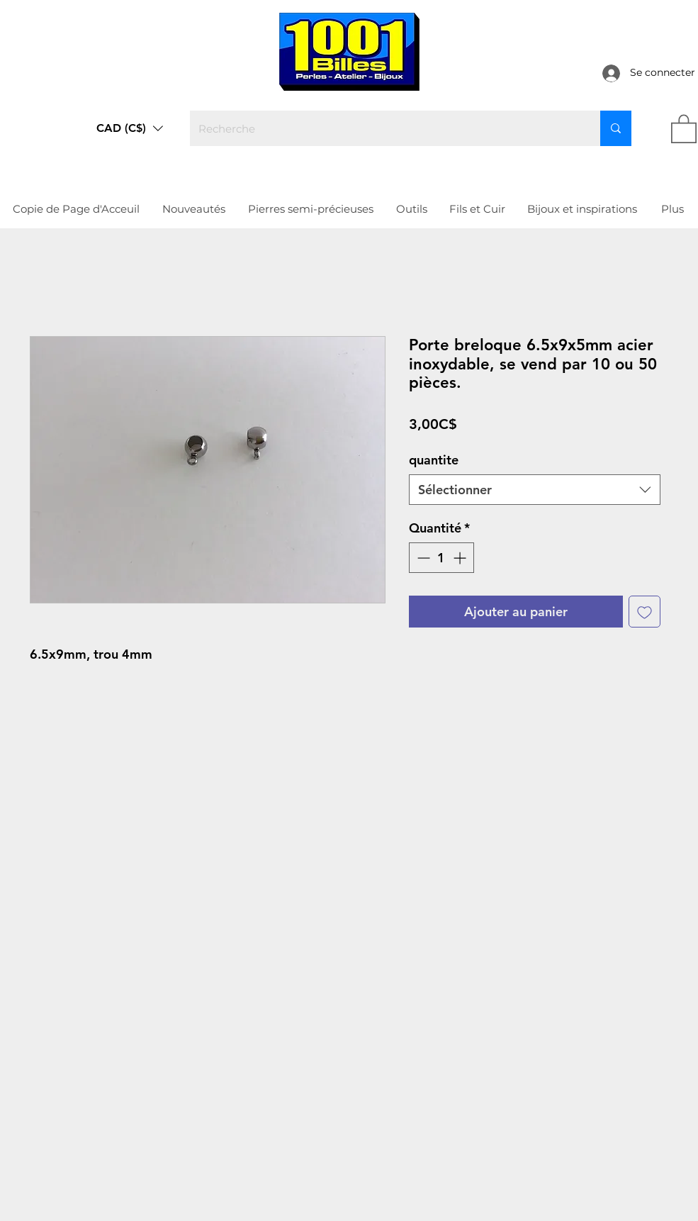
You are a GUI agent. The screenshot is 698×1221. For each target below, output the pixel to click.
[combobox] (534, 489)
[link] (684, 128)
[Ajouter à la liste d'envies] (644, 612)
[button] (129, 128)
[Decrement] (422, 557)
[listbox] (129, 128)
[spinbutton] (441, 557)
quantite (433, 460)
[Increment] (461, 557)
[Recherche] (384, 128)
